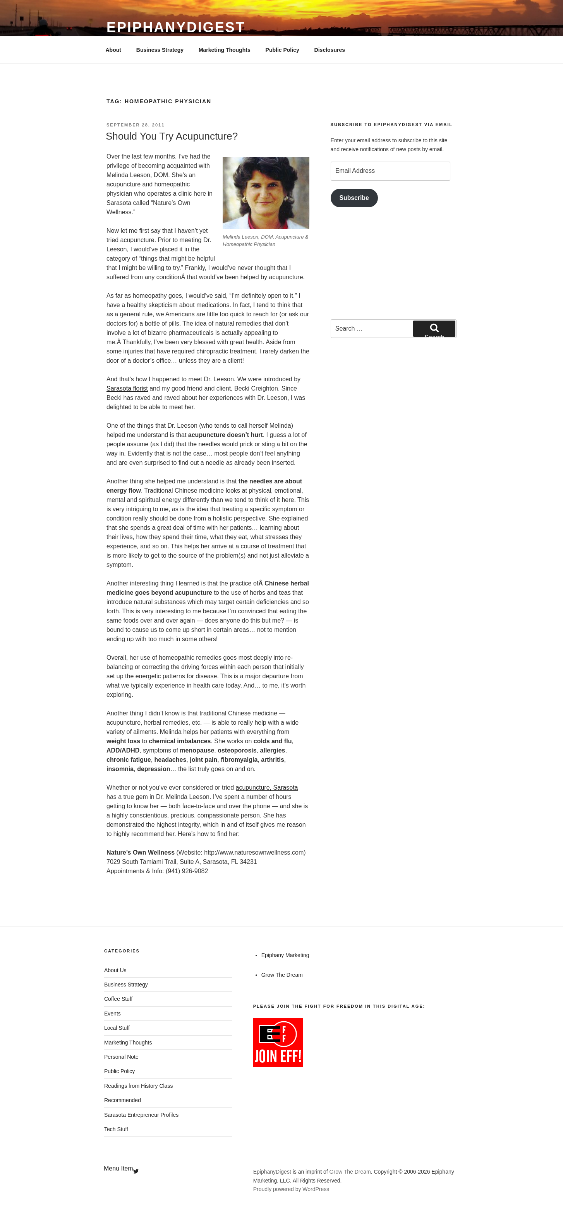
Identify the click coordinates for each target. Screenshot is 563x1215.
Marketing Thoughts (225, 50)
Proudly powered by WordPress (291, 1189)
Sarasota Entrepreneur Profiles (141, 1115)
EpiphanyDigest (175, 27)
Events (112, 1013)
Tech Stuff (116, 1129)
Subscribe (354, 198)
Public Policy (282, 50)
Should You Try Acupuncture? (172, 136)
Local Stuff (117, 1028)
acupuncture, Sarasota (267, 787)
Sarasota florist (127, 388)
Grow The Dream (282, 975)
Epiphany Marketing (285, 955)
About (113, 50)
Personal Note (121, 1057)
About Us (115, 970)
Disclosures (329, 50)
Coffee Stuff (118, 999)
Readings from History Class (138, 1086)
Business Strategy (160, 50)
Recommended (122, 1100)
